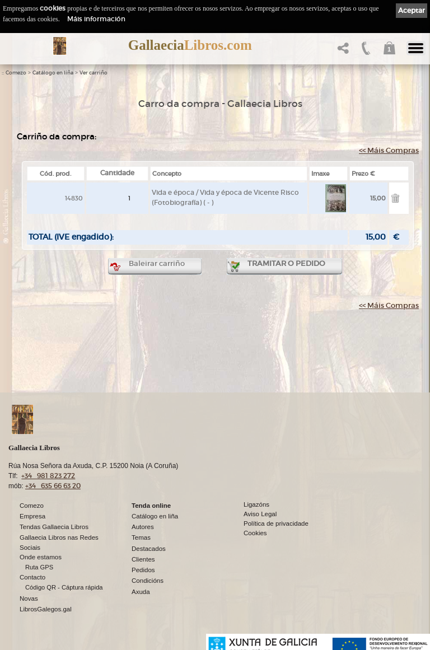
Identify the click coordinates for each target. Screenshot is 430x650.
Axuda (141, 591)
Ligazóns (256, 504)
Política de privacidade (276, 523)
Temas (141, 537)
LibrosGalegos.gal (46, 609)
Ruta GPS (39, 567)
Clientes (143, 559)
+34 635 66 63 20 (53, 485)
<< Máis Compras (389, 150)
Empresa (32, 516)
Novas (29, 598)
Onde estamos (41, 557)
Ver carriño (94, 73)
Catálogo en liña (52, 73)
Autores (143, 526)
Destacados (149, 548)
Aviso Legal (260, 514)
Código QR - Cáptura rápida (64, 587)
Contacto (32, 577)
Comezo (16, 73)
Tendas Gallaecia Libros (54, 526)
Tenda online (151, 505)
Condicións (147, 580)
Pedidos (143, 570)
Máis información (96, 19)
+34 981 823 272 (48, 475)
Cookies (255, 533)
